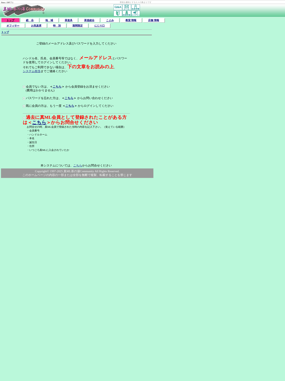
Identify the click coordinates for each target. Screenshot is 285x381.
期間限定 (77, 25)
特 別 (57, 25)
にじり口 (99, 25)
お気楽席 (36, 25)
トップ (10, 20)
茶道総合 (89, 20)
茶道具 (68, 20)
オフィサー (13, 25)
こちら (57, 86)
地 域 (49, 20)
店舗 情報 (153, 20)
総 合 (30, 20)
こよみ (110, 20)
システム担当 (32, 71)
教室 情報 (130, 20)
